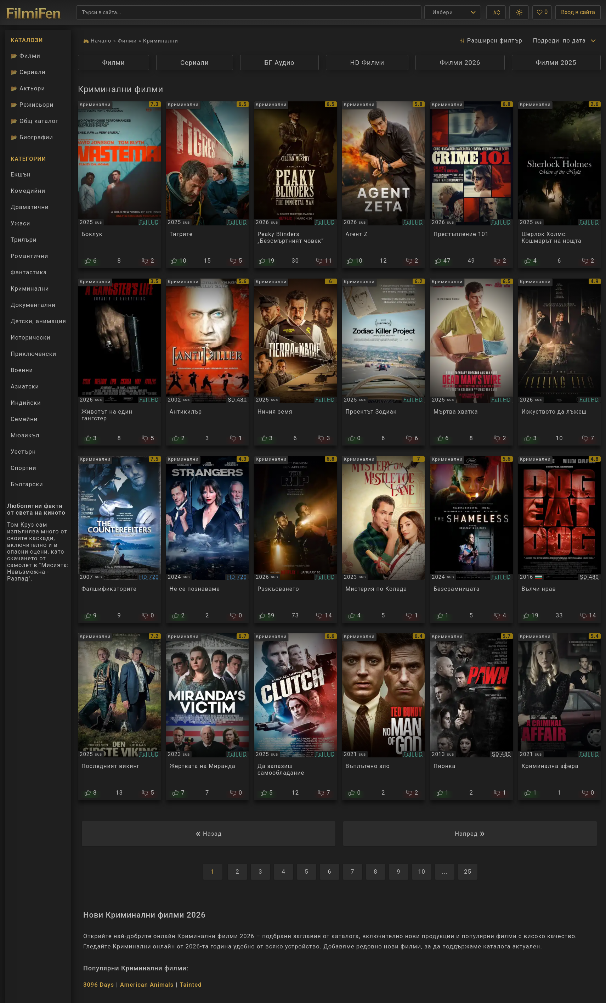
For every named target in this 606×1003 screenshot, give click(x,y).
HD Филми (367, 62)
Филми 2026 (460, 62)
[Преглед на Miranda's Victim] (207, 716)
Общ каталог (34, 121)
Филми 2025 (556, 62)
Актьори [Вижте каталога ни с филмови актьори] (28, 88)
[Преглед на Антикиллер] (207, 362)
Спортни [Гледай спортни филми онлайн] (23, 468)
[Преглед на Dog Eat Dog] (559, 539)
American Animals (147, 984)
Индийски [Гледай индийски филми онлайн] (26, 402)
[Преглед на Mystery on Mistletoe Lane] (383, 539)
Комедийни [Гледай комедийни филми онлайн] (28, 190)
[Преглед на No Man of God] (383, 716)
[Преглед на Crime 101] (471, 184)
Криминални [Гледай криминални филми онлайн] (30, 288)
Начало (101, 41)
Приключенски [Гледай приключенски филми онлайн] (33, 354)
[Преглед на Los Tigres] (207, 184)
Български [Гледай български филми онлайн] (27, 484)
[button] (496, 12)
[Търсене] (248, 12)
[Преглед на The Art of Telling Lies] (559, 362)
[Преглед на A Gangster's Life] (119, 362)
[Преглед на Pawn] (471, 716)
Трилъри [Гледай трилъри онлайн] (23, 241)
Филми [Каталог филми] (25, 55)
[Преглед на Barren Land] (295, 362)
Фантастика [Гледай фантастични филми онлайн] (29, 272)
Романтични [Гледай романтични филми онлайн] (29, 256)
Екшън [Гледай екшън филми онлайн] (21, 174)
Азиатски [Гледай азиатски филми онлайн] (25, 386)
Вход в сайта (578, 12)
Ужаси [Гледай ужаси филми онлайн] (20, 223)
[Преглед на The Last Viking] (119, 716)
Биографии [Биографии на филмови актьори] (32, 137)
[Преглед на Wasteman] (119, 184)
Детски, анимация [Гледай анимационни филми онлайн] (38, 321)
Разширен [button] (490, 41)
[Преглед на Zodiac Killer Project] (383, 362)
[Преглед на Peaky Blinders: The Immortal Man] (295, 184)
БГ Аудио (279, 62)
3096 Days (98, 984)
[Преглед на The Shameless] (471, 539)
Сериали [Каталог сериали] (28, 72)
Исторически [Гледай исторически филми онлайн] (30, 337)
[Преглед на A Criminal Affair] (559, 716)
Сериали (194, 62)
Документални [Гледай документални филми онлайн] (33, 305)
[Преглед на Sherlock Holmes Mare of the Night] (559, 184)
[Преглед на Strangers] (207, 539)
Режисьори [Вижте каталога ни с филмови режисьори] (32, 104)
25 (467, 871)
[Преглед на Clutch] (295, 716)
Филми (127, 41)
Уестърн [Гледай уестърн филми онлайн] (23, 451)
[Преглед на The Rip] (295, 539)
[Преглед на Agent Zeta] (383, 184)
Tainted (191, 984)
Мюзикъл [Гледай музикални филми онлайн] (25, 435)
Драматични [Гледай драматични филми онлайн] (30, 207)
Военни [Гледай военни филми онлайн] (22, 370)
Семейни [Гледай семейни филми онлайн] (24, 419)
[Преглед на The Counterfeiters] (119, 539)
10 (421, 871)
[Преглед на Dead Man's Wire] (471, 362)
